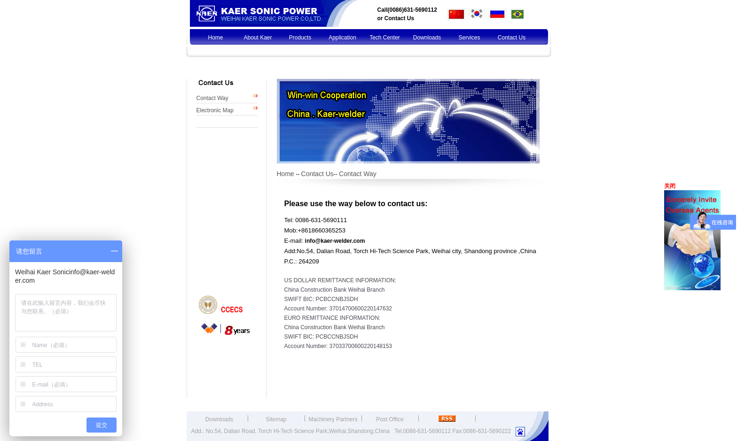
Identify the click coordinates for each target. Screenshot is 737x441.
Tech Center (384, 37)
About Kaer (257, 37)
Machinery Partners (332, 419)
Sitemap (276, 419)
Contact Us (399, 18)
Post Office (389, 419)
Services (469, 37)
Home (215, 37)
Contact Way (212, 98)
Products (300, 37)
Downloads (427, 37)
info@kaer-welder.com (335, 241)
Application (342, 37)
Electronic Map (215, 110)
